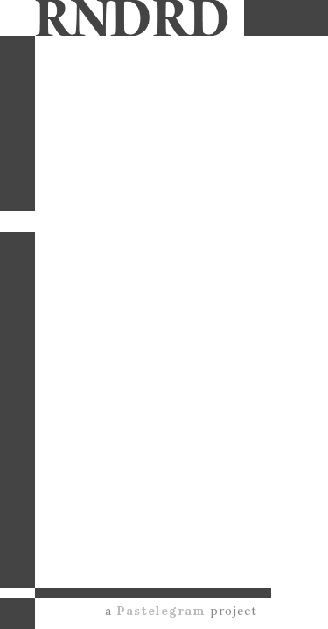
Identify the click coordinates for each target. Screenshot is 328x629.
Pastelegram (161, 611)
